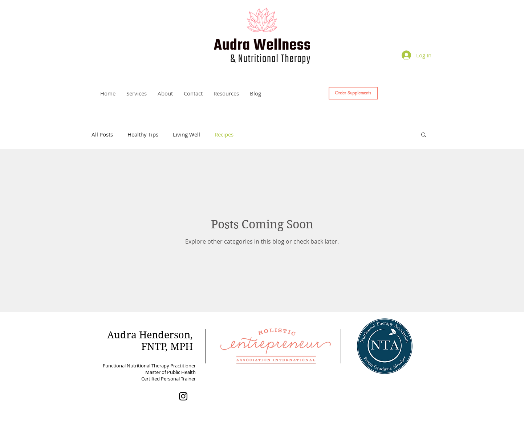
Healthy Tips (142, 134)
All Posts (102, 134)
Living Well (186, 134)
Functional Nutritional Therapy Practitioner (148, 365)
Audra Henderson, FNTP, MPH (150, 340)
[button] (136, 93)
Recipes (224, 134)
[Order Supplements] (353, 93)
